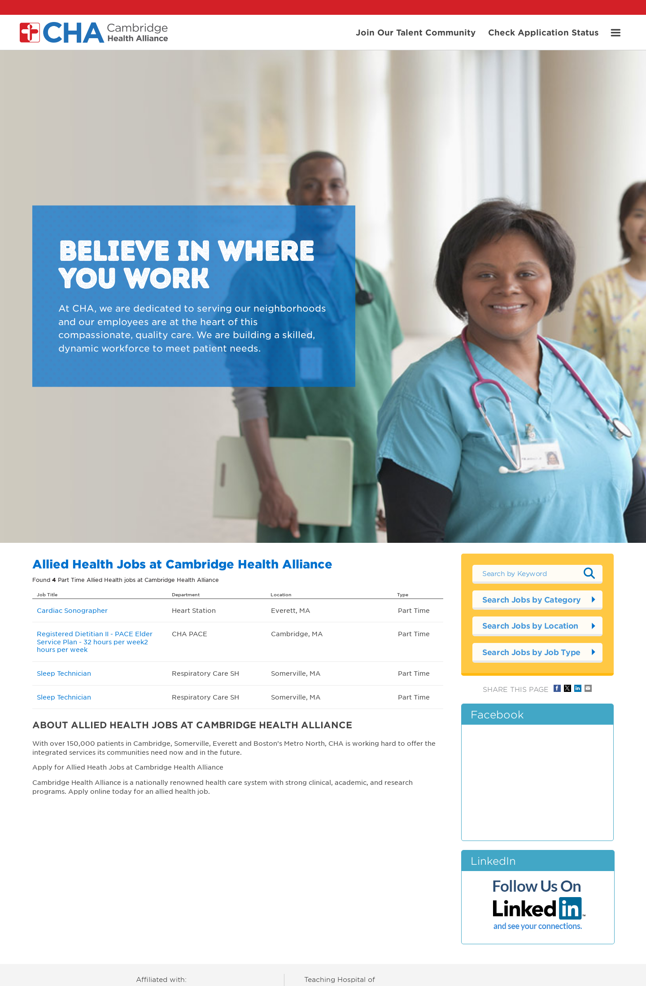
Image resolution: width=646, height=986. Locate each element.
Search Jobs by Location (530, 625)
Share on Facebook (557, 688)
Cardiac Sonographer (72, 610)
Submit (589, 572)
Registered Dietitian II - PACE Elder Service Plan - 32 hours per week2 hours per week (95, 641)
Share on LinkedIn (577, 688)
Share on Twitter (567, 688)
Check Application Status (543, 32)
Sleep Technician (64, 673)
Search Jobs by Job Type (531, 652)
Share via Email (588, 688)
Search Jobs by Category (531, 599)
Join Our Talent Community (416, 32)
